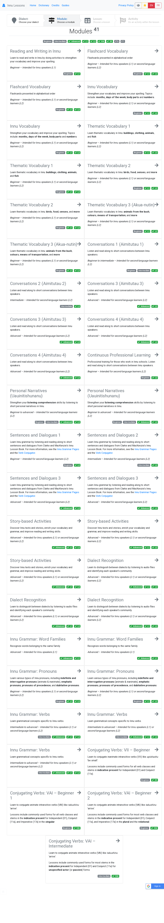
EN (151, 5)
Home (33, 5)
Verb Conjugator (26, 452)
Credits (55, 5)
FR (158, 5)
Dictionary (44, 5)
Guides (65, 5)
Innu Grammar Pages (68, 449)
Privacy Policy (126, 5)
